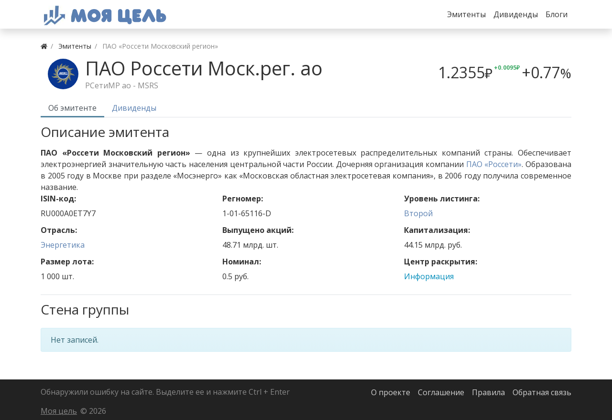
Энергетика (63, 245)
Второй (418, 213)
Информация (429, 276)
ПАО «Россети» (494, 164)
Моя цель (59, 411)
